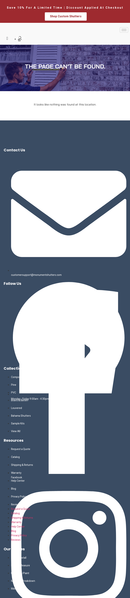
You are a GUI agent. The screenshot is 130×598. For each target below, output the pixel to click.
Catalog (15, 457)
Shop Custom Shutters (66, 16)
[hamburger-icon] (124, 30)
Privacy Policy (19, 497)
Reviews (16, 504)
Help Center (18, 481)
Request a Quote (20, 449)
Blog (13, 489)
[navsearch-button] (7, 38)
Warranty (16, 473)
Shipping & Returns (22, 465)
